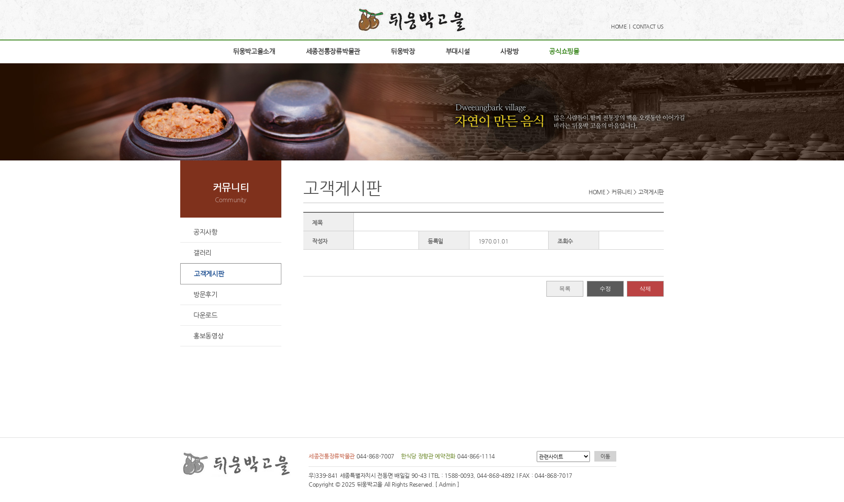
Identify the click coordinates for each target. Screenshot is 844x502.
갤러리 (202, 252)
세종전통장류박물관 (333, 51)
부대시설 (458, 51)
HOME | (622, 26)
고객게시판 (209, 273)
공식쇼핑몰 (564, 51)
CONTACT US (648, 26)
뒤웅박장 (403, 51)
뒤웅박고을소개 (254, 51)
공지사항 (205, 232)
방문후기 (205, 294)
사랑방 (509, 51)
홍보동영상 (208, 335)
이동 (605, 456)
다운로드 (205, 315)
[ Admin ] (447, 484)
